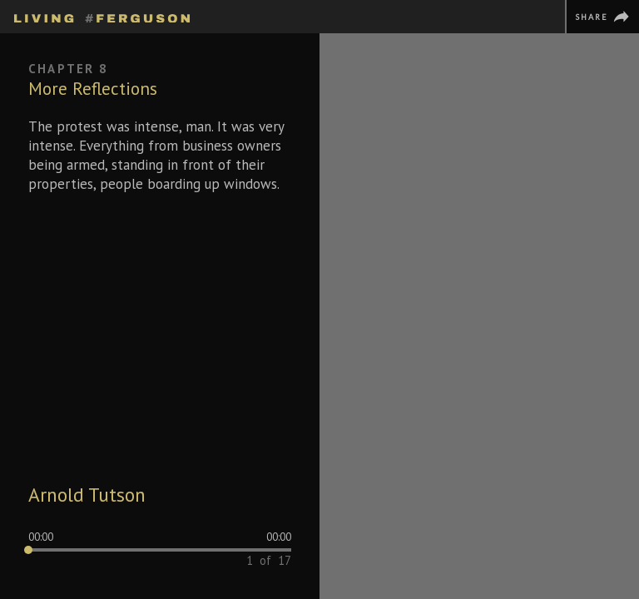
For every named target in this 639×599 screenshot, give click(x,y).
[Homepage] (102, 16)
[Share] (602, 16)
